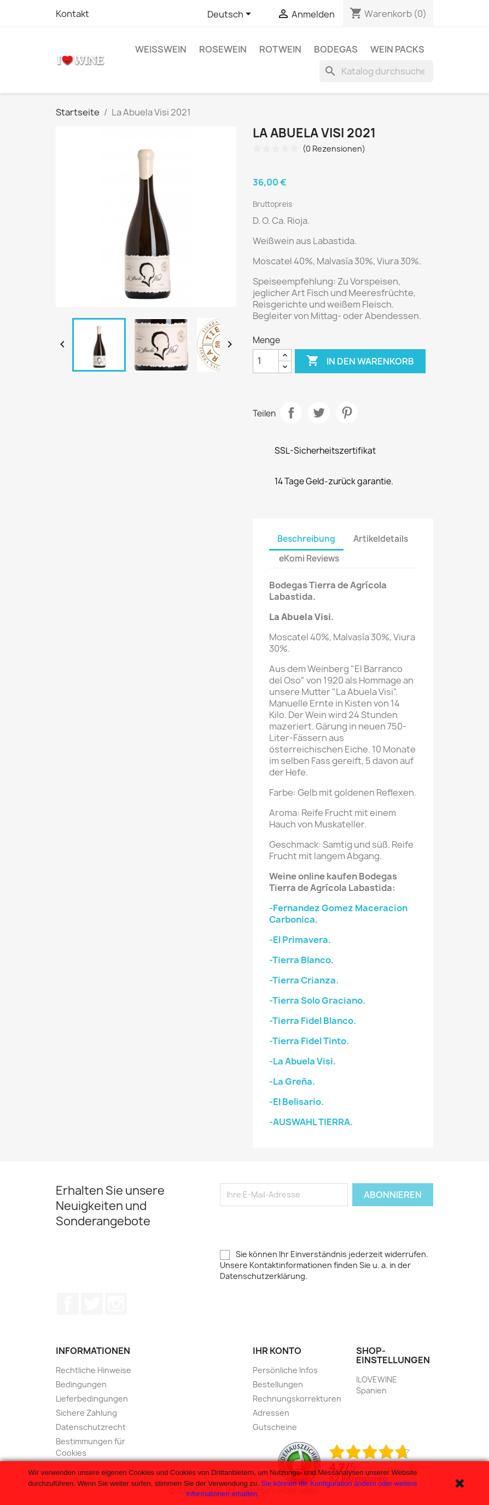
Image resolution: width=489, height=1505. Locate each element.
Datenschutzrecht (91, 1427)
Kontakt (72, 14)
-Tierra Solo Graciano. (317, 1000)
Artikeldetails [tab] (380, 539)
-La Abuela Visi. (302, 1061)
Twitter (92, 1304)
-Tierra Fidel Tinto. (309, 1041)
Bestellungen (278, 1384)
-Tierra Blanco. (301, 960)
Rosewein (223, 49)
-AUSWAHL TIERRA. (311, 1122)
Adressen (271, 1413)
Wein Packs (397, 49)
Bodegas (336, 49)
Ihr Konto (277, 1351)
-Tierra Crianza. (304, 980)
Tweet (319, 413)
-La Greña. (292, 1081)
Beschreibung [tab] (306, 539)
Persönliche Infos (285, 1370)
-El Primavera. (300, 940)
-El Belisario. (296, 1102)
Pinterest (347, 413)
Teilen (291, 413)
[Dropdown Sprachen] (231, 14)
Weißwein (161, 49)
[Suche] (376, 71)
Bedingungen (81, 1384)
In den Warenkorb (360, 361)
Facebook (68, 1304)
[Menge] (266, 361)
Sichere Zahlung (86, 1413)
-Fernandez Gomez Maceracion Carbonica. (338, 913)
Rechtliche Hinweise (93, 1370)
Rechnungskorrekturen (297, 1398)
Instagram (116, 1304)
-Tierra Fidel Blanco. (312, 1021)
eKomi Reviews (309, 558)
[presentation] (303, 1227)
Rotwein (280, 49)
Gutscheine (275, 1427)
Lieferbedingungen (92, 1398)
